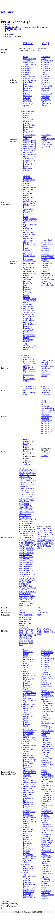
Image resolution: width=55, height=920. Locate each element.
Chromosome (28, 804)
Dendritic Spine (28, 86)
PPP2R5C (22, 570)
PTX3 (46, 542)
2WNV (45, 630)
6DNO (26, 627)
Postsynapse (27, 102)
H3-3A (26, 510)
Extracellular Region (46, 58)
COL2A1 (45, 532)
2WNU (39, 630)
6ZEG (25, 635)
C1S (52, 530)
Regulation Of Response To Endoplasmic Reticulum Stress (47, 837)
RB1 (27, 578)
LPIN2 (21, 521)
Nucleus (26, 66)
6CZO (30, 625)
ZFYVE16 (29, 603)
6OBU (26, 633)
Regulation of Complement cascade (46, 374)
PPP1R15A (23, 551)
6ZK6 (25, 637)
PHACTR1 (28, 539)
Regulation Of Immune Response (47, 796)
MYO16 (22, 531)
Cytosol (26, 74)
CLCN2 (32, 488)
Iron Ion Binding (29, 125)
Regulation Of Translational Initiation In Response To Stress (28, 281)
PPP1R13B (23, 549)
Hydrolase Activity (29, 135)
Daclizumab (45, 392)
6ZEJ (21, 637)
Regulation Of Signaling (28, 735)
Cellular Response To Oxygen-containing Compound (29, 879)
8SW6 (31, 643)
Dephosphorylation (30, 224)
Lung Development (28, 227)
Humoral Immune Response (47, 724)
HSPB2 (50, 538)
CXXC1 (26, 498)
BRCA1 (22, 481)
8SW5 (26, 643)
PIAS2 (45, 540)
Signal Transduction (27, 873)
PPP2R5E (29, 570)
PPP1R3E (22, 564)
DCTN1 (32, 498)
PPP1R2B (22, 559)
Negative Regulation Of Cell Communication (30, 755)
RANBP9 (22, 578)
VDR (26, 600)
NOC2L (32, 533)
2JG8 (43, 628)
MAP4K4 (22, 523)
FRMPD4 (22, 506)
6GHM (25, 629)
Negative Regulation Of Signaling (28, 749)
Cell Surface (45, 68)
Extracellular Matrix (46, 71)
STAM (28, 588)
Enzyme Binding (29, 704)
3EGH (21, 619)
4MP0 (26, 623)
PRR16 (27, 574)
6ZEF (21, 635)
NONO (26, 535)
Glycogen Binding (29, 759)
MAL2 (32, 521)
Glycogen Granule (29, 80)
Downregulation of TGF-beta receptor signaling (29, 363)
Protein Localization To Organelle (28, 849)
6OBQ (25, 631)
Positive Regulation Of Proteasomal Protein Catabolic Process (47, 893)
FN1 (52, 534)
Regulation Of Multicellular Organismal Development (46, 847)
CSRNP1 (22, 496)
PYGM (26, 576)
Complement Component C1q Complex (47, 78)
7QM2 (21, 639)
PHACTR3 (23, 541)
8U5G (21, 645)
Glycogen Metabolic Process (29, 186)
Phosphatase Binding (27, 662)
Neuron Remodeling (45, 261)
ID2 (20, 514)
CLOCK (22, 490)
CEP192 (22, 488)
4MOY (21, 623)
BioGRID (8, 37)
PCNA (21, 539)
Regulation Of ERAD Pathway (47, 702)
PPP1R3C (22, 562)
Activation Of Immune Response (47, 730)
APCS (39, 528)
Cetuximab (45, 386)
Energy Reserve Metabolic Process (29, 789)
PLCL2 (26, 545)
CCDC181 (31, 482)
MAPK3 (22, 525)
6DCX (21, 627)
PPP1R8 (22, 566)
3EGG (30, 617)
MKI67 (32, 527)
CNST (31, 490)
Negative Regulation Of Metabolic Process (29, 816)
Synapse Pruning (47, 275)
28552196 (26, 464)
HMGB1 (40, 538)
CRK (32, 492)
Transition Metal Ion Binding (29, 151)
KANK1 (22, 516)
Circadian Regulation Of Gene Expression (29, 232)
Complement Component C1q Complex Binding (47, 651)
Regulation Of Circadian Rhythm (29, 261)
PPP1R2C (29, 559)
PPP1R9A (28, 566)
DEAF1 (25, 500)
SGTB (39, 544)
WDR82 (22, 601)
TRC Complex (46, 793)
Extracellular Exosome (27, 91)
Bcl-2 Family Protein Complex (29, 897)
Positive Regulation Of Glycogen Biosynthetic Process (28, 291)
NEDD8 (22, 533)
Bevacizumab (46, 394)
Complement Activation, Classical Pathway (47, 254)
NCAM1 (28, 531)
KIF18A (22, 520)
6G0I (31, 627)
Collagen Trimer (47, 61)
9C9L (53, 632)
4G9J (25, 621)
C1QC (45, 530)
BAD (21, 477)
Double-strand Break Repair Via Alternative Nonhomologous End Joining (29, 318)
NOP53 (32, 535)
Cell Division (28, 306)
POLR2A (33, 545)
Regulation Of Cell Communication (30, 731)
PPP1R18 (30, 553)
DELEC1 (32, 500)
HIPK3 (47, 536)
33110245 (44, 456)
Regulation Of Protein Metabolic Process (47, 711)
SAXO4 (33, 580)
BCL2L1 (22, 479)
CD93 (39, 532)
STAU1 (33, 588)
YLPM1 (28, 601)
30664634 (26, 445)
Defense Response (47, 778)
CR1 (50, 532)
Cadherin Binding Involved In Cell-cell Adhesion (29, 156)
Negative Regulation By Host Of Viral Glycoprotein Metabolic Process (47, 787)
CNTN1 (22, 492)
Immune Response (47, 799)
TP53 (34, 592)
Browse (8, 24)
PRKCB (27, 572)
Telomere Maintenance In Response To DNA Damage (29, 272)
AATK (21, 471)
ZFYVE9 (22, 605)
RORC (32, 578)
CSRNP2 (29, 496)
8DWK (30, 641)
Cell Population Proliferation (28, 793)
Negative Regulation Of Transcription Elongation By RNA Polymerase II (29, 253)
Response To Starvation (27, 836)
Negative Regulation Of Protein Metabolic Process (29, 867)
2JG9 (47, 628)
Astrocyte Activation (45, 268)
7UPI (26, 641)
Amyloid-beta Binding (46, 136)
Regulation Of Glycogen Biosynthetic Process (28, 192)
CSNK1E (22, 494)
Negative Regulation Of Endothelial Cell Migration (47, 812)
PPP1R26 (22, 557)
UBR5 (31, 598)
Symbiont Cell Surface (46, 104)
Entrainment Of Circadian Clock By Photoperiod (29, 265)
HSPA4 (26, 512)
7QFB (30, 637)
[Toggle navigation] (2, 19)
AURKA (32, 475)
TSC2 (27, 596)
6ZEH (30, 635)
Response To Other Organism (47, 780)
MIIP (27, 527)
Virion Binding (46, 727)
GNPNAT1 (41, 536)
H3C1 (31, 510)
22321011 (17, 29)
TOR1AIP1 (23, 592)
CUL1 (21, 498)
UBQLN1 (40, 546)
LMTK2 (33, 520)
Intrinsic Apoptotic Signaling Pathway (29, 738)
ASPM (26, 475)
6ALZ (25, 625)
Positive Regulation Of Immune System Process (47, 825)
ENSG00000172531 (26, 613)
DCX (21, 500)
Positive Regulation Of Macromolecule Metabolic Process (29, 768)
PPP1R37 (22, 561)
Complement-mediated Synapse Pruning (47, 279)
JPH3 (29, 514)
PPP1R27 (29, 557)
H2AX (21, 510)
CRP (38, 534)
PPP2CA (29, 568)
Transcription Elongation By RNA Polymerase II (29, 212)
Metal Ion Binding (29, 148)
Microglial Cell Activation (46, 241)
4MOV (30, 621)
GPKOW (30, 508)
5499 (20, 608)
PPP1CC (40, 542)
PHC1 (26, 543)
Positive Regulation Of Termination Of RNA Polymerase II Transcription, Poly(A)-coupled (29, 331)
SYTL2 (21, 590)
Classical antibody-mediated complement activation (48, 367)
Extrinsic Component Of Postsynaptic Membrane (46, 95)
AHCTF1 (27, 471)
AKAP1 (33, 471)
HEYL (21, 512)
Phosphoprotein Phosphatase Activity (28, 113)
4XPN (31, 623)
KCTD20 (22, 518)
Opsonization (46, 676)
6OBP (21, 631)
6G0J (21, 629)
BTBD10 (28, 481)
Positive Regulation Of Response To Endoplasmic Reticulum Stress (47, 740)
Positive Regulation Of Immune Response (47, 774)
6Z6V (48, 632)
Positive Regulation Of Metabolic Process (29, 780)
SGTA (50, 542)
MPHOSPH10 (24, 529)
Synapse (44, 74)
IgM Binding (46, 143)
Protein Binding (28, 127)
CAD (21, 482)
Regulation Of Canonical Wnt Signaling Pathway (29, 310)
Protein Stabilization (27, 303)
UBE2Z (25, 598)
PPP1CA (28, 43)
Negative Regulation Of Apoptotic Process (29, 855)
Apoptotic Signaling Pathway (29, 811)
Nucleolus (26, 70)
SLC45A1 (22, 586)
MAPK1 (29, 523)
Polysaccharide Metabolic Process (29, 785)
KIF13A (28, 518)
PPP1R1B (22, 555)
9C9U (39, 634)
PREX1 (21, 572)
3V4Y (21, 621)
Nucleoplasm (27, 68)
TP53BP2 (22, 594)
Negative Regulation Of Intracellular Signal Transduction (28, 687)
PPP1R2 (29, 555)
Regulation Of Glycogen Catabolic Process (29, 199)
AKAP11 (22, 473)
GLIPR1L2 (23, 508)
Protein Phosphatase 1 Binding (28, 131)
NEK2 (27, 533)
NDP (33, 531)
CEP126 (22, 486)
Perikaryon (27, 88)
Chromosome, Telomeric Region (29, 63)
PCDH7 (30, 537)
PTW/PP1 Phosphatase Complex (27, 96)
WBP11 (30, 600)
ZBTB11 (22, 603)
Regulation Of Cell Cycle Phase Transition (30, 860)
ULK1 (21, 600)
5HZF (39, 632)
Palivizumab (45, 390)
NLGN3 (40, 540)
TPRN (28, 594)
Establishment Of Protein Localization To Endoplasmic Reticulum (47, 855)
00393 (39, 610)
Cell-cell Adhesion (29, 324)
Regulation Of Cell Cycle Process (30, 762)
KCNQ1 (28, 516)
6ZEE (31, 633)
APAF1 (21, 475)
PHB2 (21, 543)
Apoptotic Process (29, 693)
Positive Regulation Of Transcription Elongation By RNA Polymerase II (29, 241)
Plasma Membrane (29, 76)
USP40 (39, 548)
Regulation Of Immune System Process (47, 764)
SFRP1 (30, 582)
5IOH (21, 625)
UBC (20, 598)
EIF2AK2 (22, 504)
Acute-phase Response (45, 886)
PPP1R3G (29, 564)
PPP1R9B (22, 568)
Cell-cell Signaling (48, 258)
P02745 (39, 615)
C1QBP (39, 530)
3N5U (31, 619)
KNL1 (27, 520)
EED (27, 502)
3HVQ (26, 619)
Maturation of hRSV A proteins (29, 368)
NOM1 (21, 535)
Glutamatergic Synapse (28, 104)
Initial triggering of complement (47, 361)
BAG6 (44, 528)
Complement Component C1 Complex (46, 64)
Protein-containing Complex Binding (29, 145)
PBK (25, 537)
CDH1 (33, 484)
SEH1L (21, 582)
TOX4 (29, 592)
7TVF (30, 639)
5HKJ (50, 630)
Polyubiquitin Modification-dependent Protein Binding (47, 880)
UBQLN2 (47, 546)
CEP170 (28, 486)
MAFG (26, 521)
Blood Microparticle (46, 671)
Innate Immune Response (46, 264)
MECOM (22, 527)
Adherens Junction (29, 78)
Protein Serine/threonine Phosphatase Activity (29, 120)
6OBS (21, 633)
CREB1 (27, 492)
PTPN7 (21, 576)
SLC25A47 (46, 544)
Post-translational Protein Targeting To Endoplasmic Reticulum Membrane (47, 750)
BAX (25, 477)
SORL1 (29, 586)
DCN (48, 534)
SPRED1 (22, 588)
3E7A (21, 617)
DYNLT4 (22, 502)
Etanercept (45, 388)
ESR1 (28, 504)
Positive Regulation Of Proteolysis (46, 865)
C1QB (49, 528)
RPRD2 (21, 580)
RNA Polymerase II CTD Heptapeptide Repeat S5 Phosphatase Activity (29, 165)
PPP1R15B (31, 551)
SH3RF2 (22, 584)
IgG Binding (45, 146)
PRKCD (22, 574)
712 (38, 608)
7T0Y (26, 639)
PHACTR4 (31, 541)
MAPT (27, 525)
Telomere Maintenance (27, 177)
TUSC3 (32, 596)
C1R (49, 530)
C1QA (45, 43)
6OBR (30, 631)
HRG (45, 538)
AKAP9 (28, 473)
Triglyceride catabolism (27, 356)
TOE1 (27, 590)
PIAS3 (21, 545)
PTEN (33, 574)
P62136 (31, 615)
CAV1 (25, 482)
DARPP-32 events (29, 359)
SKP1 (27, 584)
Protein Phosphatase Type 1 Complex (29, 59)
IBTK (31, 512)
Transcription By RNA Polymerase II (29, 205)
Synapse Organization (46, 272)
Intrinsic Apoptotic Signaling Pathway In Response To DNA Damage (29, 891)
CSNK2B (29, 494)
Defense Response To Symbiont (47, 693)
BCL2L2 (29, 479)
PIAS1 (30, 543)
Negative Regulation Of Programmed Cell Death (29, 830)
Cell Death (27, 699)
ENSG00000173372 (44, 613)
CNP (27, 490)
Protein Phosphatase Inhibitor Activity (29, 657)
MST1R (32, 529)
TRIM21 (22, 596)
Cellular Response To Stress (29, 774)
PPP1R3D (29, 562)
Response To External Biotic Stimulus (46, 758)
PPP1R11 (29, 547)
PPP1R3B (29, 561)
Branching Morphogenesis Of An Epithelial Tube (30, 299)
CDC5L (21, 484)
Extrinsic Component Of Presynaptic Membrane (46, 87)
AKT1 (34, 473)
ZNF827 (29, 605)
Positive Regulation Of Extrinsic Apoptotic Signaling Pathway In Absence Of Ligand (29, 343)
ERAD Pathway (47, 842)
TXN (52, 544)
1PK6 (39, 628)
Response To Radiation (27, 807)
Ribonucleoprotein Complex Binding (29, 142)
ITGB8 (24, 514)
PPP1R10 (22, 547)
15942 (21, 610)
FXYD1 (29, 506)
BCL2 (29, 477)
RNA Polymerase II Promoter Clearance (29, 181)
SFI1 (26, 582)
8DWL (21, 643)
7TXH (21, 641)
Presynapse (27, 100)
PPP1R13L (31, 549)
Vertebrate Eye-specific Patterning (48, 284)
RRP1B (27, 580)
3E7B (25, 617)
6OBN (30, 629)
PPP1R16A (23, 553)
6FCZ (44, 632)
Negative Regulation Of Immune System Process (47, 872)
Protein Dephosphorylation (30, 218)
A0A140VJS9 (24, 615)
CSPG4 (43, 534)
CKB (27, 488)
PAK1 (21, 537)
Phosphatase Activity (27, 138)
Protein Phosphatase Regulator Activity (29, 673)
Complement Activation (46, 249)
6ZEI (34, 635)
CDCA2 (27, 484)
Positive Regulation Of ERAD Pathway (47, 684)
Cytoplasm (27, 72)
